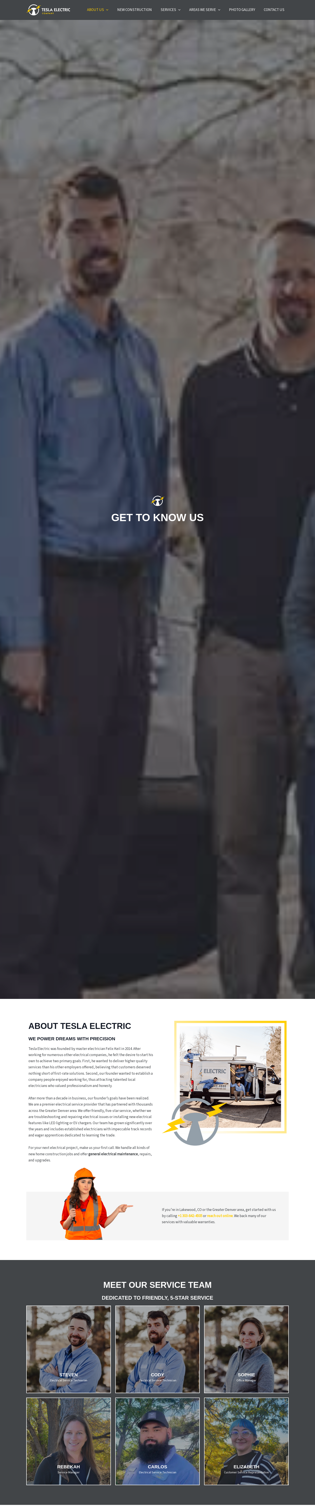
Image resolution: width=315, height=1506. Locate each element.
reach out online (220, 1219)
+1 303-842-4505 (190, 1219)
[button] (125, 11)
